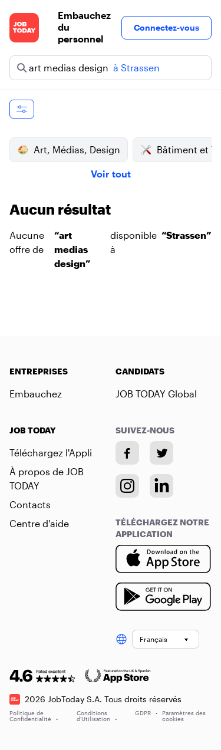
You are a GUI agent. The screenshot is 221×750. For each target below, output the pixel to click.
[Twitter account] (162, 453)
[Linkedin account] (162, 486)
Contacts (30, 504)
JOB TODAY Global (156, 393)
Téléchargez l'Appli (50, 452)
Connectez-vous (166, 27)
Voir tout (111, 173)
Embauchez (35, 393)
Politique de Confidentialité (33, 715)
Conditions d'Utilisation (97, 715)
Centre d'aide (39, 523)
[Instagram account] (128, 486)
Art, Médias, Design (68, 150)
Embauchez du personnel (84, 26)
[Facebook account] (128, 453)
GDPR (146, 712)
